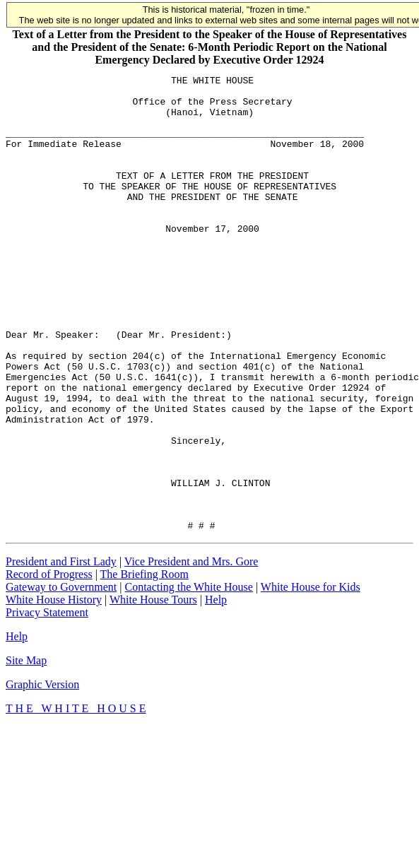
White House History (54, 691)
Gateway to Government (61, 678)
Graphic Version (42, 776)
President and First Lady (61, 653)
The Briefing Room (144, 665)
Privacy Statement (47, 703)
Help (216, 691)
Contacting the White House (188, 678)
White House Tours (153, 691)
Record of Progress (49, 665)
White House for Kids (310, 678)
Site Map (26, 751)
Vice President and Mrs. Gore (191, 653)
